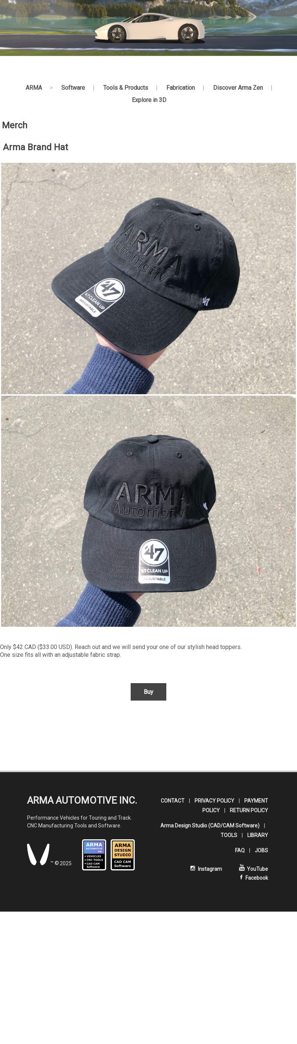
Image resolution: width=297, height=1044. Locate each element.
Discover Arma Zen (238, 87)
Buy (148, 691)
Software (73, 87)
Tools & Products (125, 87)
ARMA (34, 87)
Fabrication (180, 87)
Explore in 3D (149, 99)
